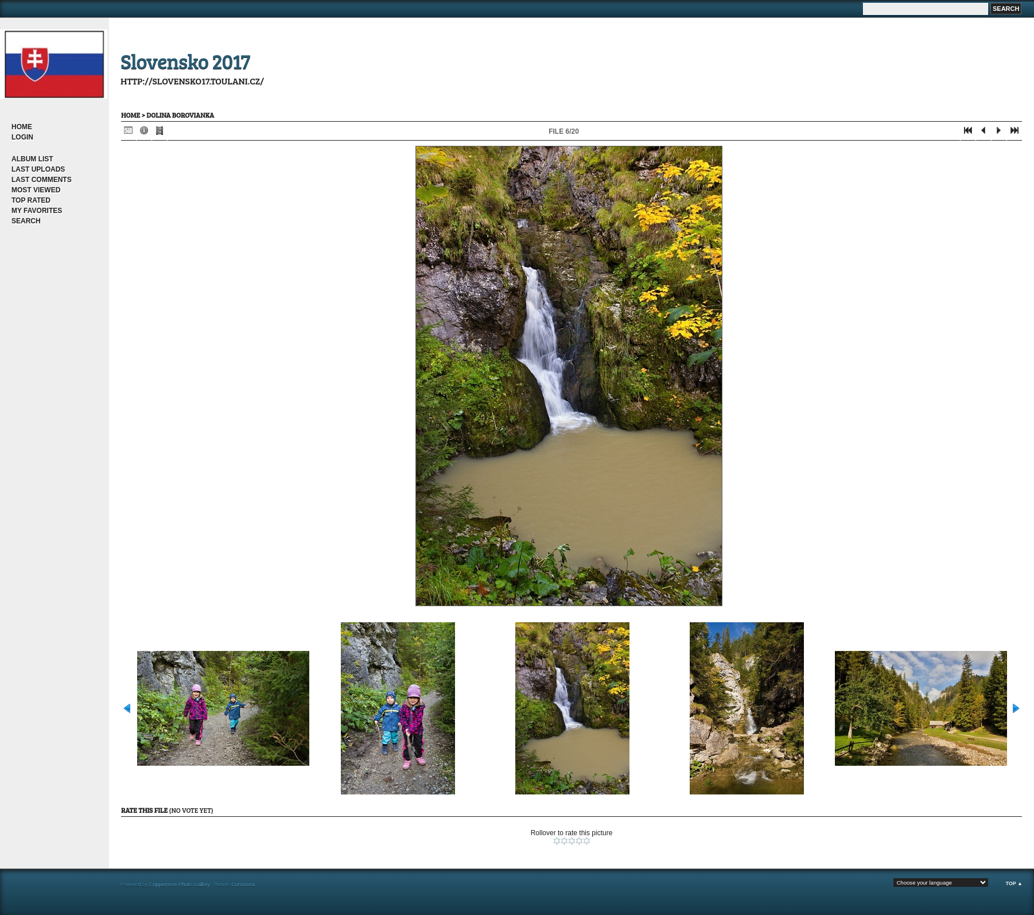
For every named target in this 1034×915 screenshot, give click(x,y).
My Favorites (36, 211)
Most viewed (35, 190)
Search (26, 221)
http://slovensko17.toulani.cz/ (192, 81)
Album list (32, 159)
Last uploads (38, 169)
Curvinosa (243, 884)
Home (21, 127)
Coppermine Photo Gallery (179, 884)
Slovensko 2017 (185, 60)
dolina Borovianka (180, 114)
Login (22, 137)
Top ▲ (1014, 883)
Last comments (41, 180)
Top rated (30, 200)
